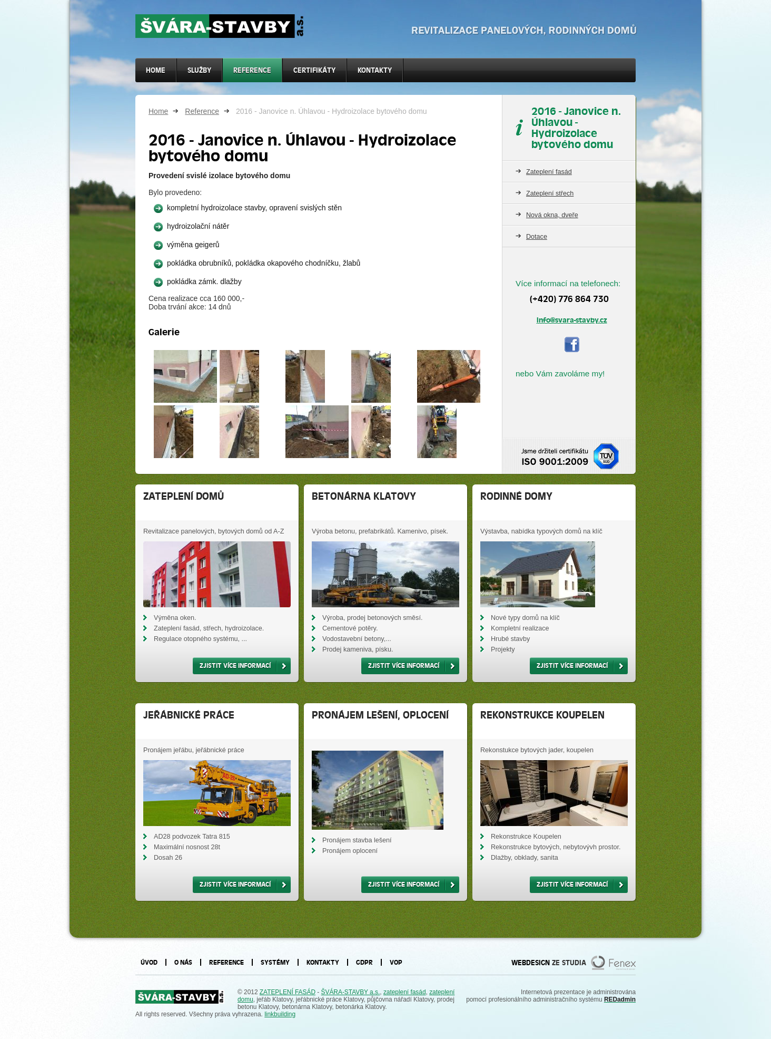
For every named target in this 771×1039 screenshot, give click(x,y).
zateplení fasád (404, 992)
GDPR (364, 962)
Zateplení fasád (549, 172)
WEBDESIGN (530, 962)
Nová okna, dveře (552, 215)
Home (158, 111)
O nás (183, 962)
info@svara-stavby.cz (572, 320)
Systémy (275, 962)
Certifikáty (314, 70)
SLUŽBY (199, 70)
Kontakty (374, 70)
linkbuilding (279, 1014)
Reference (202, 111)
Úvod (149, 962)
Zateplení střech (550, 193)
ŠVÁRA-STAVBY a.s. (350, 992)
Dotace (536, 236)
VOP (396, 962)
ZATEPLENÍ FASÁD (287, 992)
